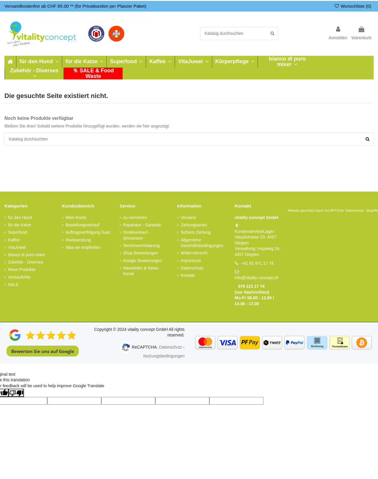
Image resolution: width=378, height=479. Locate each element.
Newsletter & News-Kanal (141, 271)
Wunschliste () (352, 6)
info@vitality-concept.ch (256, 277)
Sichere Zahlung (196, 232)
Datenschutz (192, 268)
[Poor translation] (16, 393)
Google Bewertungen (142, 260)
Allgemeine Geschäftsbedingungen (202, 243)
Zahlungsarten (194, 225)
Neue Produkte (21, 269)
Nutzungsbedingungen (164, 356)
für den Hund (20, 217)
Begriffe (372, 210)
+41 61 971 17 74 (257, 263)
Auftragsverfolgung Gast (88, 232)
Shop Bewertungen (140, 253)
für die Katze (19, 225)
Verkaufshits (19, 277)
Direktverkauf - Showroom (136, 235)
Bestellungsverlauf (82, 225)
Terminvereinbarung (141, 245)
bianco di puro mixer (26, 254)
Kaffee (14, 240)
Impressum (191, 260)
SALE (13, 284)
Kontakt (188, 275)
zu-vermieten (135, 217)
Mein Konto (76, 217)
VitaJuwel (17, 247)
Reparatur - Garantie (142, 225)
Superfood (17, 232)
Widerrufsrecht (194, 253)
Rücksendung (78, 240)
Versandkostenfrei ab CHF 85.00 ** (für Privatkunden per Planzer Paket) (75, 6)
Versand (188, 217)
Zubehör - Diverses (25, 262)
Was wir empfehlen (83, 247)
